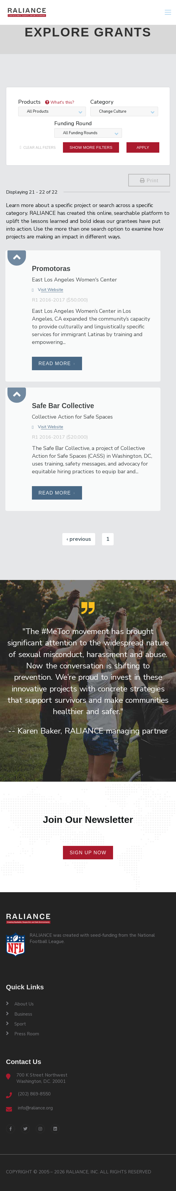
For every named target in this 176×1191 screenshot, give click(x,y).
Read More (56, 363)
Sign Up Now (88, 852)
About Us (20, 1004)
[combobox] (52, 111)
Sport (16, 1024)
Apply (143, 147)
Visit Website (47, 290)
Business (19, 1014)
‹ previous (79, 539)
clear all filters (37, 147)
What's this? (59, 102)
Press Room (22, 1034)
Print (149, 180)
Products (46, 102)
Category (101, 102)
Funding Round (73, 124)
